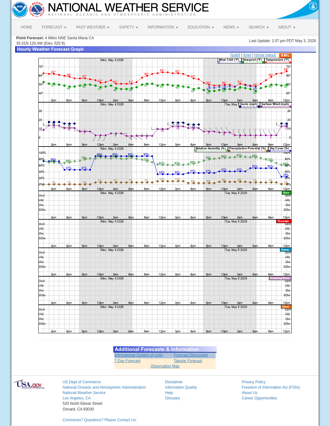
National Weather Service (84, 393)
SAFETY (128, 27)
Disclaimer (174, 382)
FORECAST (54, 27)
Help (169, 393)
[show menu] (265, 55)
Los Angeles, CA (77, 398)
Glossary (172, 398)
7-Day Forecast (127, 361)
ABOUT (286, 27)
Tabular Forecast (188, 361)
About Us (249, 393)
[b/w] (247, 55)
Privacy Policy (253, 382)
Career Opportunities (259, 398)
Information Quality (181, 387)
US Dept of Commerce (82, 382)
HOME (26, 27)
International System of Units (138, 355)
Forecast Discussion (191, 355)
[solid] (235, 55)
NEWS (231, 27)
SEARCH (259, 27)
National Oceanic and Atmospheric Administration (104, 387)
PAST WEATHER (93, 27)
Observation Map (164, 366)
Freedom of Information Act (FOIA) (271, 387)
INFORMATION (163, 27)
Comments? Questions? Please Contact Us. (100, 420)
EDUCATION (201, 27)
